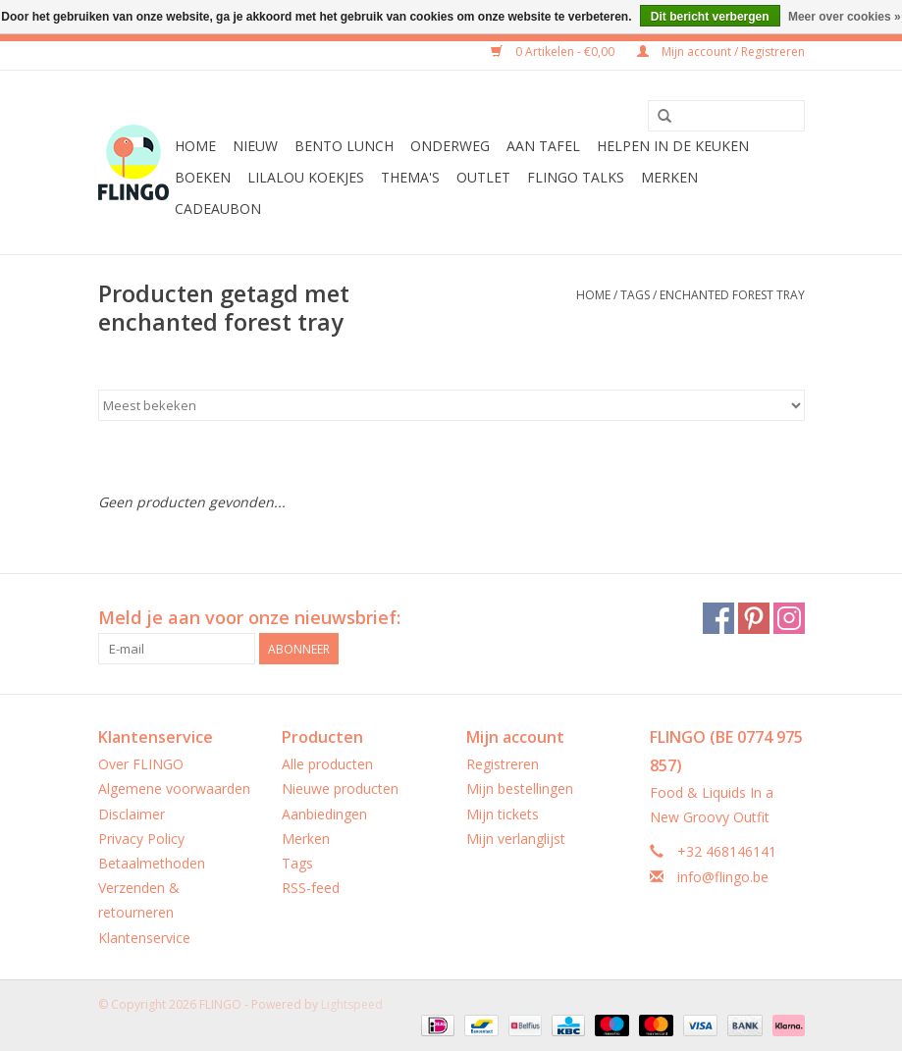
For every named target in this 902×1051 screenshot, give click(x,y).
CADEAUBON (218, 208)
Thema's (410, 177)
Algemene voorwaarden (174, 788)
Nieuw (255, 145)
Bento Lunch (344, 145)
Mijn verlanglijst (515, 838)
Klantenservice (144, 937)
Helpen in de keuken (673, 145)
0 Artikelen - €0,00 (554, 51)
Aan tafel (543, 145)
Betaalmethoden (151, 863)
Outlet (483, 177)
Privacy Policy (141, 838)
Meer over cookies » (844, 17)
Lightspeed (352, 1004)
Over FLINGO (141, 764)
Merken (669, 177)
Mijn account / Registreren (721, 51)
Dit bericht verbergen (710, 17)
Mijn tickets (502, 814)
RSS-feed (311, 887)
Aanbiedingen (324, 814)
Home (195, 145)
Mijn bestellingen (519, 788)
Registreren (502, 764)
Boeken (203, 177)
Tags (635, 295)
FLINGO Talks (575, 177)
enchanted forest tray (732, 295)
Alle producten (327, 764)
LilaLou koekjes (305, 177)
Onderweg (450, 145)
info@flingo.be (723, 876)
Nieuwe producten (340, 788)
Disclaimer (131, 814)
